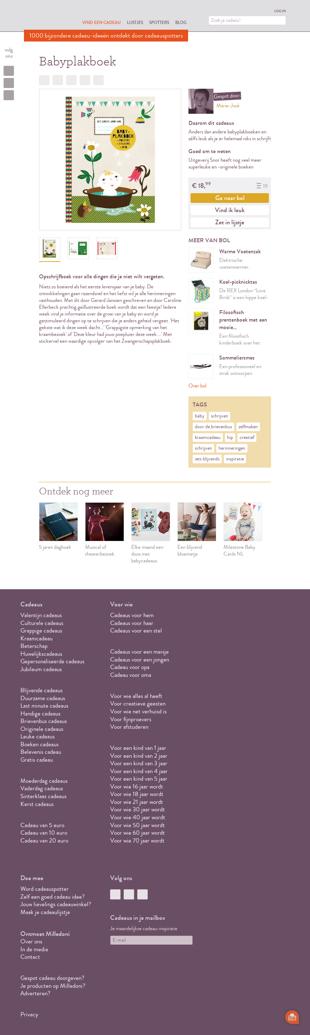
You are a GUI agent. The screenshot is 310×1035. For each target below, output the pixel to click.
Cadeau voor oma (130, 674)
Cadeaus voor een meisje (139, 651)
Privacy (29, 1014)
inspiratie (235, 459)
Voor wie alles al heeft (136, 696)
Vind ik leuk (230, 210)
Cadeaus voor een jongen (140, 659)
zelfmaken (248, 426)
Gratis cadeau (36, 759)
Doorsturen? (98, 80)
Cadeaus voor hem (132, 615)
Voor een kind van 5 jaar (138, 778)
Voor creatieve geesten (138, 703)
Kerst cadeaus (37, 804)
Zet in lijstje (229, 222)
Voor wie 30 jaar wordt (137, 809)
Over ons (31, 941)
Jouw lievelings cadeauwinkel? (55, 904)
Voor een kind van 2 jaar (138, 755)
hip (230, 437)
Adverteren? (35, 993)
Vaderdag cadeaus (41, 788)
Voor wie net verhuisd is (138, 711)
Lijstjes (135, 22)
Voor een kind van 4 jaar (139, 771)
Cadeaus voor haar (131, 623)
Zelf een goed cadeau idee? (52, 896)
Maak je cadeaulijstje (45, 912)
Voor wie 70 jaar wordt (137, 840)
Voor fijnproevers (130, 719)
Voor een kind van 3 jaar (138, 763)
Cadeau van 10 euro (43, 832)
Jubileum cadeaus (41, 669)
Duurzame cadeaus (42, 698)
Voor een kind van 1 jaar (138, 747)
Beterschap (34, 645)
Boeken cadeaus (39, 744)
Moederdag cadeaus (44, 780)
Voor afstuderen (129, 726)
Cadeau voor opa (129, 667)
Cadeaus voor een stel (136, 630)
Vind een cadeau (101, 22)
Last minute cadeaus (44, 705)
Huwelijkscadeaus (41, 653)
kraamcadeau (208, 437)
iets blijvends (207, 459)
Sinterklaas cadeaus (43, 796)
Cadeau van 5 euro (42, 825)
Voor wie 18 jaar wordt (136, 794)
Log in (280, 11)
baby (200, 416)
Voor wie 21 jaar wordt (136, 801)
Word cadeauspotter (44, 888)
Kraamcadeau (36, 638)
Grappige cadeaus (41, 630)
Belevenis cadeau (40, 751)
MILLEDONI (44, 16)
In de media (34, 949)
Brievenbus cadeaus (43, 721)
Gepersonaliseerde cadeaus (52, 661)
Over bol (197, 386)
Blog (181, 22)
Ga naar (230, 197)
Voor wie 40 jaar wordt (137, 817)
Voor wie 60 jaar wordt (137, 832)
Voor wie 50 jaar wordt (137, 825)
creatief (247, 437)
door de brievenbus (213, 426)
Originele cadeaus (41, 728)
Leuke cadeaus (37, 736)
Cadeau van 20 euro (44, 840)
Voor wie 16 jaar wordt (136, 786)
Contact (30, 956)
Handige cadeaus (40, 713)
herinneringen (231, 448)
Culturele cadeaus (41, 623)
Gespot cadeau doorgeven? (52, 977)
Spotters (159, 22)
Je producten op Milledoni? (52, 985)
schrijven (219, 416)
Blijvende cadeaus (41, 690)
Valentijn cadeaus (41, 615)
